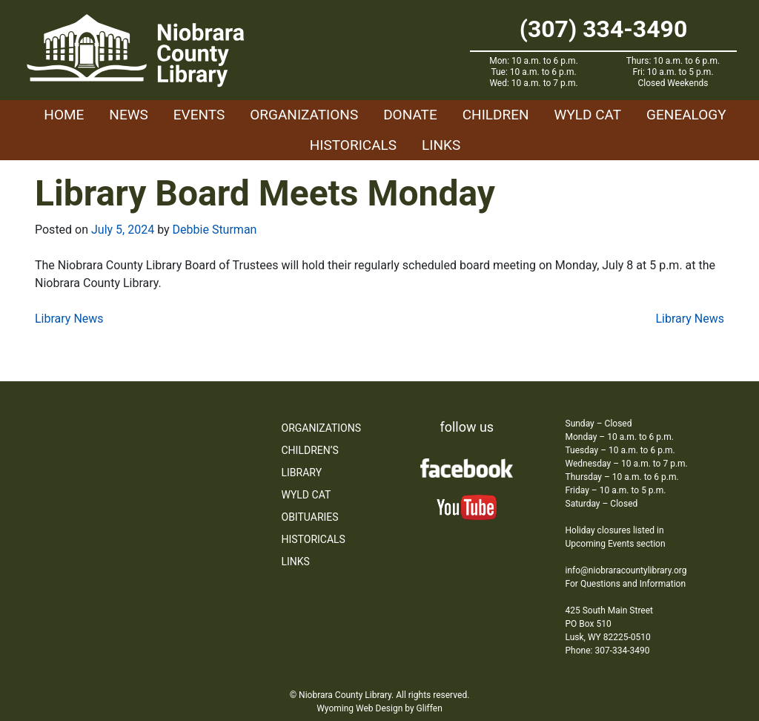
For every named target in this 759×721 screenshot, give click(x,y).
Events (199, 114)
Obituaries (310, 517)
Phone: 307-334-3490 (608, 650)
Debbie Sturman (215, 230)
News (128, 114)
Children (496, 114)
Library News (69, 319)
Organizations (304, 114)
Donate (410, 114)
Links (441, 145)
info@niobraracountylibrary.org (626, 570)
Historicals (353, 145)
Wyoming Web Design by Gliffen (379, 708)
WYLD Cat (588, 114)
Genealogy (686, 114)
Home (64, 114)
